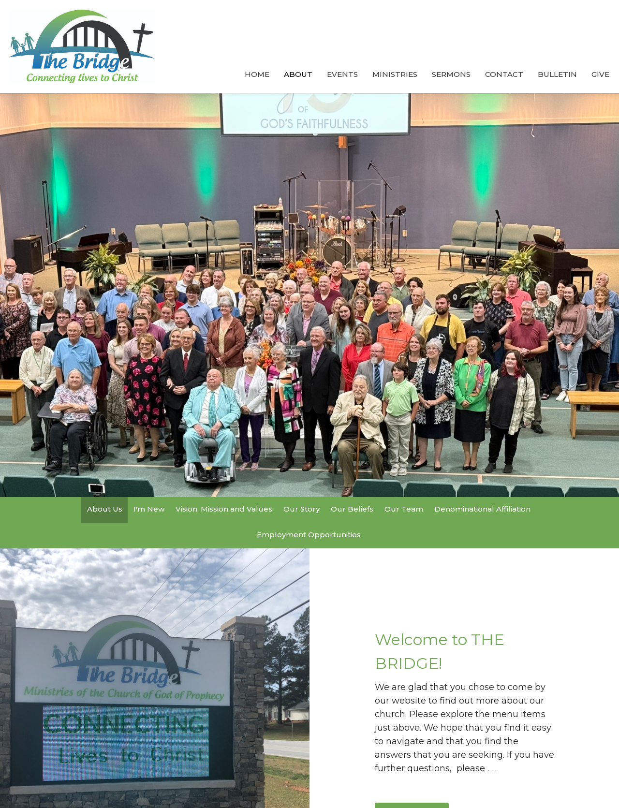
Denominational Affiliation (482, 509)
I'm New (148, 509)
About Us (104, 509)
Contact (504, 74)
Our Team (403, 509)
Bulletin (557, 74)
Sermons (451, 74)
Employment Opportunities (309, 534)
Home (257, 74)
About (298, 74)
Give (600, 74)
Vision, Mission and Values (224, 509)
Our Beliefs (352, 509)
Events (342, 74)
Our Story (301, 509)
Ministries (394, 74)
